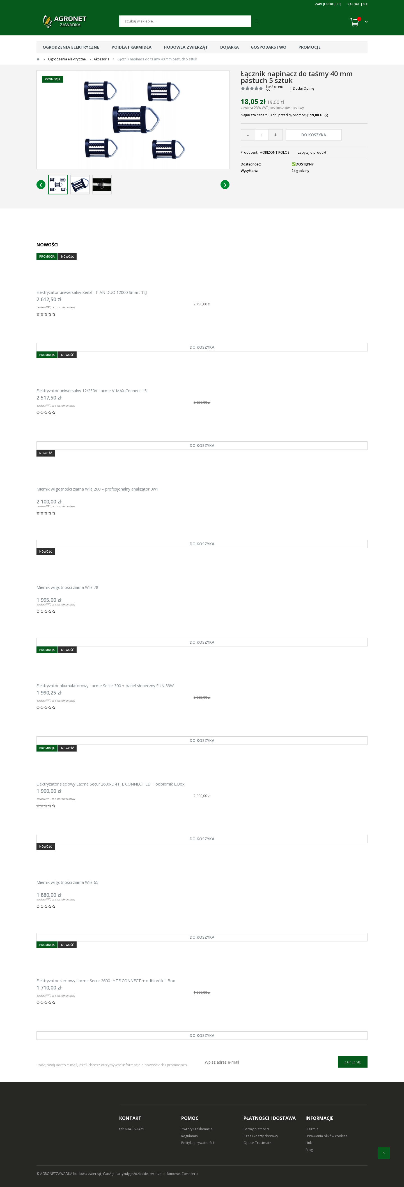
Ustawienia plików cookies (326, 1136)
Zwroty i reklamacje (196, 1129)
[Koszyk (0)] (359, 22)
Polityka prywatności (197, 1142)
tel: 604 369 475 (131, 1129)
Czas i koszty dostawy (261, 1136)
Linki (309, 1142)
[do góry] (384, 1153)
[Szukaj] (185, 21)
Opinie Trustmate (257, 1142)
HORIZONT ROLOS (274, 152)
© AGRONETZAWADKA (54, 1173)
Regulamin (189, 1136)
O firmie (312, 1129)
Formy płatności (256, 1129)
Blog (309, 1149)
